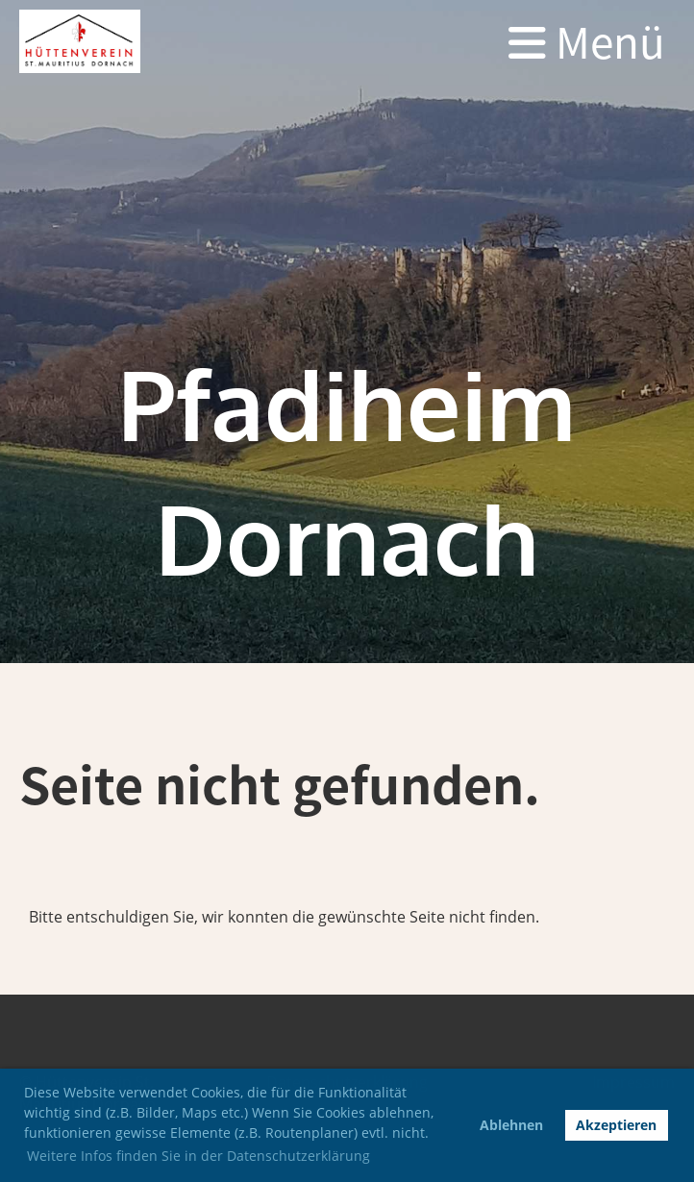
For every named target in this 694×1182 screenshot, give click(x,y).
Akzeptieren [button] (616, 1125)
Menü (586, 41)
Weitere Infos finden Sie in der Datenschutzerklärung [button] (198, 1155)
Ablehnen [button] (511, 1125)
